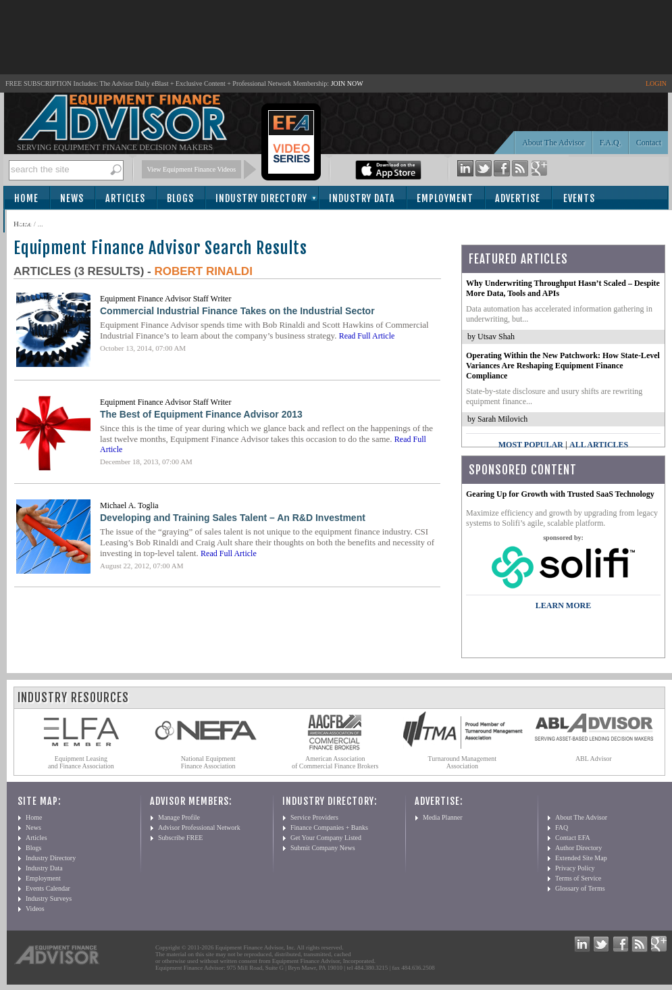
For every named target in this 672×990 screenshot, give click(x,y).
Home (26, 198)
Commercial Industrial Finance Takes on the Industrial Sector (237, 310)
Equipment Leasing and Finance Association (81, 762)
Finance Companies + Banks (329, 827)
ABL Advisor (593, 758)
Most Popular (530, 444)
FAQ (561, 827)
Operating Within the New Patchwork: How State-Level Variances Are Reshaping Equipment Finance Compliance (563, 365)
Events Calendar (48, 888)
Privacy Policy (575, 868)
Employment (445, 198)
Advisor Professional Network (199, 827)
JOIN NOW (347, 83)
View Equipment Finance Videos (191, 169)
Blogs (180, 198)
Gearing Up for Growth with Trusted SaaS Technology (560, 494)
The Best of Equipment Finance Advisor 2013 (201, 414)
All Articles (598, 444)
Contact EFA (572, 837)
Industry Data (362, 198)
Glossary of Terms (580, 888)
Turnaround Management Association (462, 762)
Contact (648, 142)
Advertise (517, 198)
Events (579, 198)
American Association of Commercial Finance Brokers (335, 762)
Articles (125, 198)
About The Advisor (553, 142)
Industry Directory (261, 198)
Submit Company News (322, 847)
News (72, 198)
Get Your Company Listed (325, 837)
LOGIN (656, 83)
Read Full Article (367, 336)
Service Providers (314, 817)
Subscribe (41, 222)
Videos (35, 908)
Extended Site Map (581, 858)
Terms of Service (578, 878)
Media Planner (443, 817)
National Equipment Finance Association (208, 762)
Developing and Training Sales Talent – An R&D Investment (232, 517)
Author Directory (578, 847)
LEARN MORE (563, 605)
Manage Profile (179, 817)
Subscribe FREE (180, 837)
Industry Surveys (49, 898)
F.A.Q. (610, 142)
